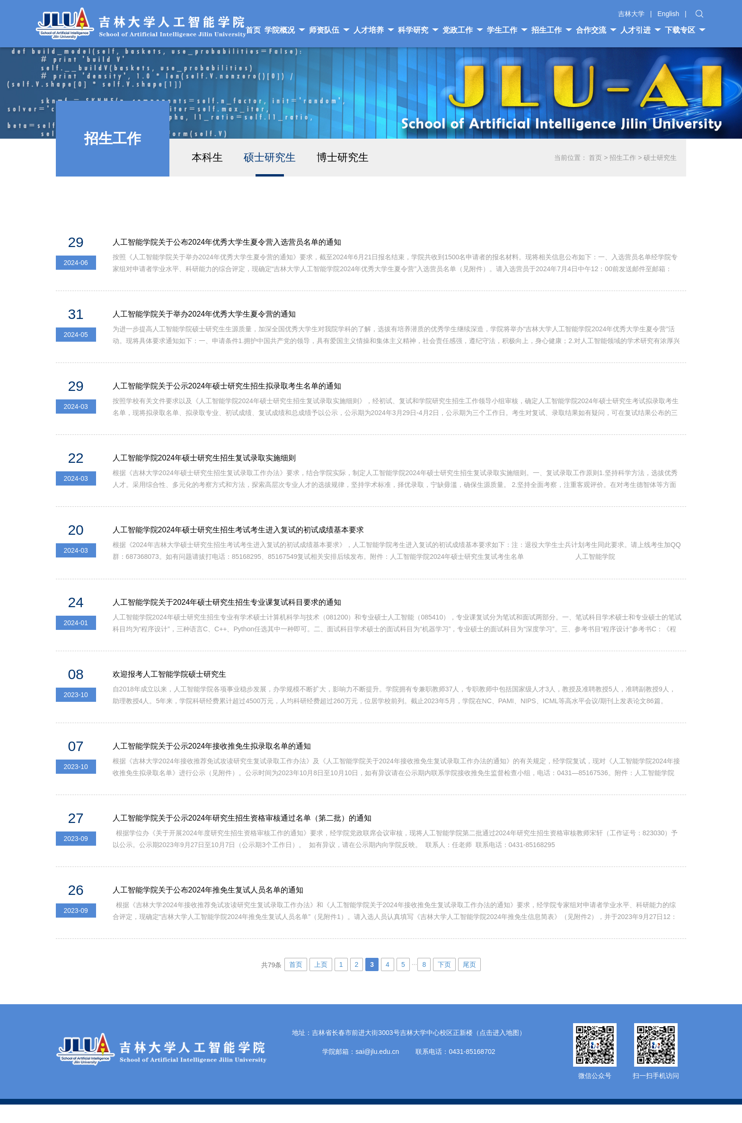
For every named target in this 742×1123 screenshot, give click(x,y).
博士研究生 (343, 157)
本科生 (207, 157)
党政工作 (462, 30)
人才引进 (640, 30)
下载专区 (685, 30)
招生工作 (551, 30)
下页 (444, 983)
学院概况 (285, 30)
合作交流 (596, 30)
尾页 (469, 983)
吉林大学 (631, 14)
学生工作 (507, 30)
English (668, 14)
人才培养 (373, 30)
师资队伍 (329, 30)
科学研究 (418, 30)
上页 (320, 983)
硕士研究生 (270, 157)
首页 (595, 157)
